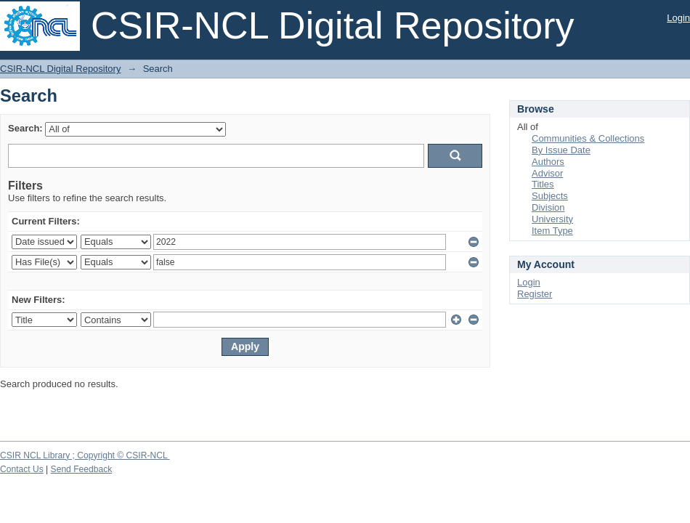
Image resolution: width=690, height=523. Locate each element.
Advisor (547, 173)
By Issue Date (561, 150)
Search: (25, 128)
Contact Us (22, 469)
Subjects (550, 195)
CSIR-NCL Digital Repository (60, 68)
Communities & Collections (588, 138)
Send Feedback (82, 469)
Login (678, 17)
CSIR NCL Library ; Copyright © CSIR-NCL (85, 455)
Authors (548, 161)
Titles (543, 184)
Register (534, 293)
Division (548, 207)
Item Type (552, 230)
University (552, 219)
